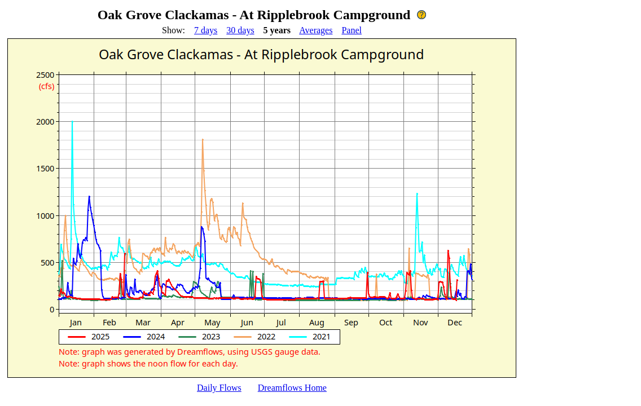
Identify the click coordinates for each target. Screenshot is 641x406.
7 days (205, 30)
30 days (240, 30)
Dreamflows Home (292, 387)
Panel (351, 30)
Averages (315, 30)
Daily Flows (219, 387)
